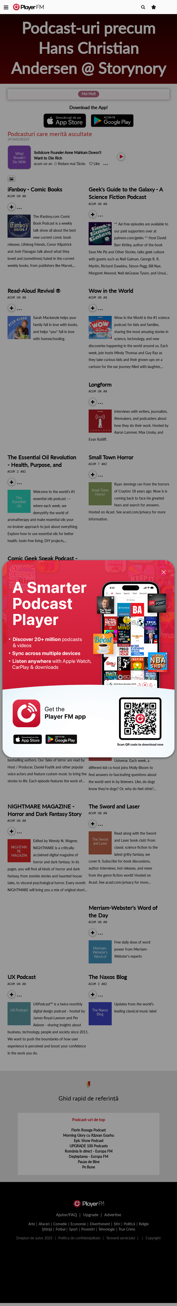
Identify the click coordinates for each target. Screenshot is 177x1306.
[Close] (164, 572)
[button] (6, 7)
